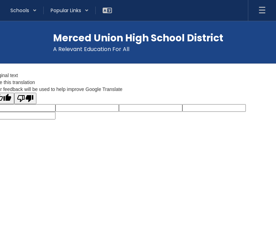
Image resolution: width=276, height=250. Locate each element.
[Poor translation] (25, 98)
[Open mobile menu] (262, 10)
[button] (23, 10)
